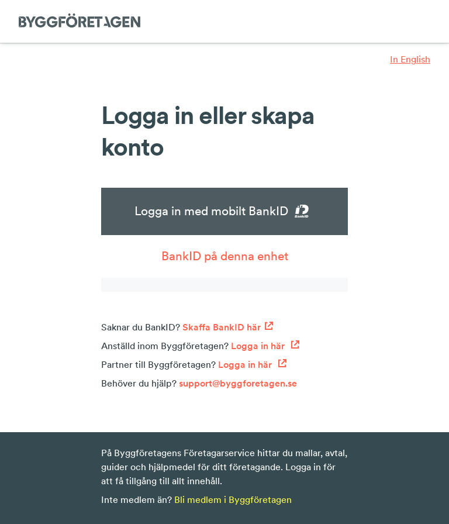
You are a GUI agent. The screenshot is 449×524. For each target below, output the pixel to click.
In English (410, 59)
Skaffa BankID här (228, 327)
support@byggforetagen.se (238, 383)
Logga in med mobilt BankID (224, 211)
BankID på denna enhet (224, 256)
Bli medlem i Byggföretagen (233, 499)
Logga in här (265, 345)
